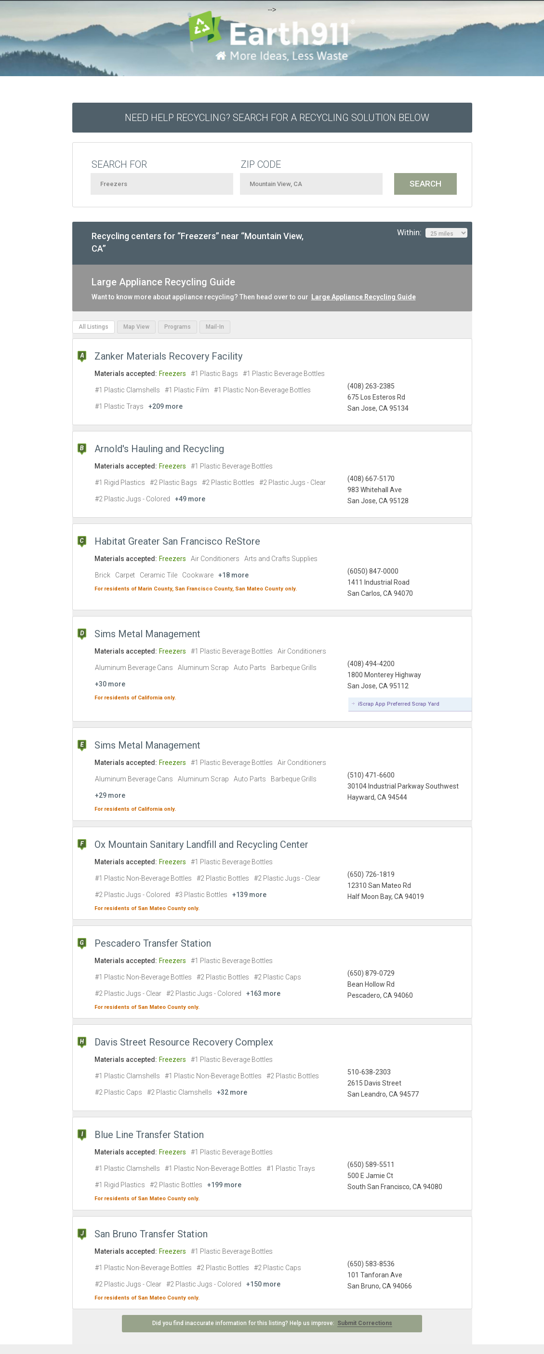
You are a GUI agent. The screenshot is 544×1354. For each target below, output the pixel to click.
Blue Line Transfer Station (149, 1134)
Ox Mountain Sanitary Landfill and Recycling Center (201, 844)
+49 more (190, 499)
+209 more (165, 406)
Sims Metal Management (147, 634)
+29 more (110, 795)
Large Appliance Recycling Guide (363, 297)
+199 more (224, 1185)
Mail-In (215, 326)
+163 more (263, 993)
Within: (432, 233)
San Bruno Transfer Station (151, 1234)
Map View (136, 326)
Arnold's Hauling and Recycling (159, 449)
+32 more (232, 1092)
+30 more (110, 684)
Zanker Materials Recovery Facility (168, 356)
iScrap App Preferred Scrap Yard (398, 704)
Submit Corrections (364, 1323)
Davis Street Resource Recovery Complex (183, 1042)
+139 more (249, 894)
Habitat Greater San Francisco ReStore (177, 541)
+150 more (263, 1284)
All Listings (93, 326)
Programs (177, 326)
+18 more (233, 575)
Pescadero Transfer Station (152, 943)
